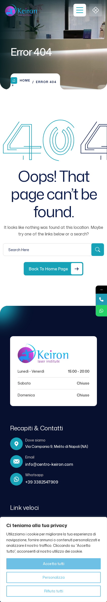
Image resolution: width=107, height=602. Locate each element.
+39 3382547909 (41, 482)
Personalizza (54, 577)
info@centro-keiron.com (49, 464)
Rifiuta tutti (53, 591)
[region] (53, 559)
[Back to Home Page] (53, 268)
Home (20, 80)
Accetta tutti (53, 563)
